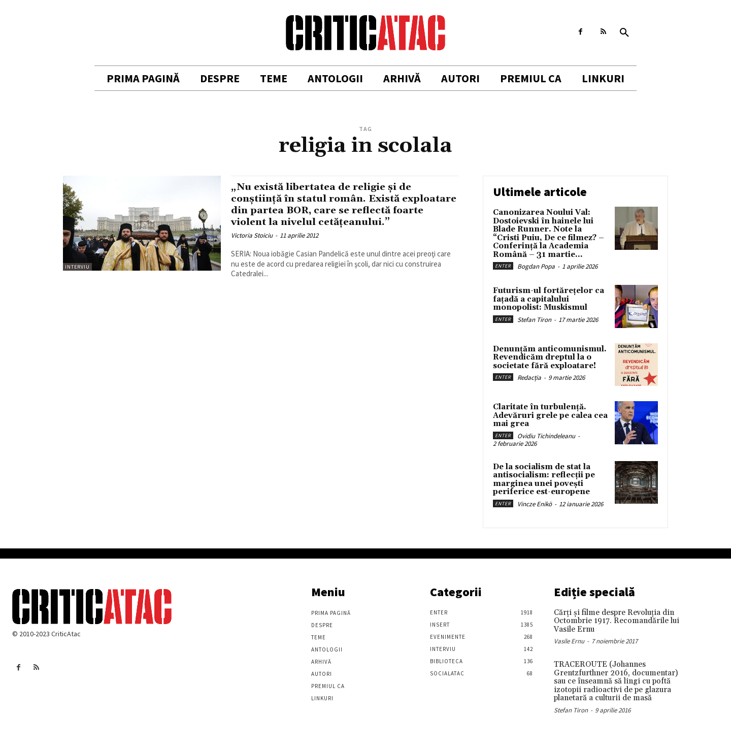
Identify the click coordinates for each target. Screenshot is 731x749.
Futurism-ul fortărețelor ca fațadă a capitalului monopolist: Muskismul (548, 299)
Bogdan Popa (536, 266)
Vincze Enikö (534, 504)
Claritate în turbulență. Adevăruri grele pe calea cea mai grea (550, 415)
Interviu (77, 267)
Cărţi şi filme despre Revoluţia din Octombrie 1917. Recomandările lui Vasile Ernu (616, 621)
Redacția (529, 377)
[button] (624, 33)
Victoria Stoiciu (252, 247)
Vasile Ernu (569, 641)
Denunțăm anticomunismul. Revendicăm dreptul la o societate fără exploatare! (550, 357)
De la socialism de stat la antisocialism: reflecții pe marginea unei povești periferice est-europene (544, 479)
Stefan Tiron (534, 319)
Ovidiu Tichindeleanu (546, 436)
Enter (503, 266)
